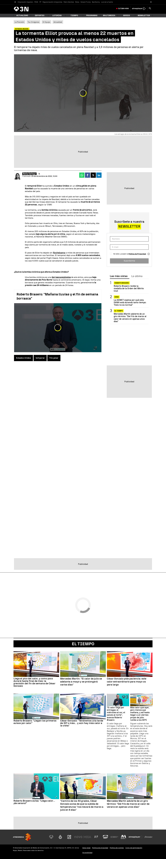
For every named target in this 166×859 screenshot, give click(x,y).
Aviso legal (86, 848)
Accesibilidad (87, 853)
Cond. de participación (133, 848)
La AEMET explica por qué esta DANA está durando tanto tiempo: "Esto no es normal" (130, 302)
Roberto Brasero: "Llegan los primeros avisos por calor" (34, 721)
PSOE (36, 2)
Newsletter (144, 15)
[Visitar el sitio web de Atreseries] (96, 837)
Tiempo (74, 15)
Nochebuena (59, 252)
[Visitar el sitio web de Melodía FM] (123, 837)
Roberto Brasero (122, 283)
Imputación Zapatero (25, 2)
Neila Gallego (29, 174)
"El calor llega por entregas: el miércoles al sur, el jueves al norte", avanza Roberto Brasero (116, 713)
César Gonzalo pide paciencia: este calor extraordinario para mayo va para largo (126, 681)
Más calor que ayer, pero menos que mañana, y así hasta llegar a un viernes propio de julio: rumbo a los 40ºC (140, 713)
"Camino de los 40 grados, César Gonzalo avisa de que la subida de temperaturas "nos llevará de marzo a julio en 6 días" (81, 805)
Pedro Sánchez (69, 2)
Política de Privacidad (137, 254)
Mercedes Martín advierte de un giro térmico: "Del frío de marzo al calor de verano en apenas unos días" (130, 318)
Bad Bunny (96, 2)
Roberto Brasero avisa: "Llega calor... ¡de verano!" (34, 802)
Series (126, 15)
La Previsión (19, 22)
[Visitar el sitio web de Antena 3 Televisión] (51, 837)
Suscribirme (129, 261)
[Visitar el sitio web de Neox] (69, 837)
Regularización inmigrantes (52, 2)
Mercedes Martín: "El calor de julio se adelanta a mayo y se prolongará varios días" (81, 681)
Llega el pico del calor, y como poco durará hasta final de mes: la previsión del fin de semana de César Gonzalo (34, 682)
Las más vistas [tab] (118, 276)
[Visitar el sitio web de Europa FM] (114, 837)
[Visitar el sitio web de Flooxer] (148, 837)
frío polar (53, 358)
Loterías (57, 15)
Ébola (77, 2)
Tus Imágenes (33, 22)
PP (40, 2)
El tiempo (119, 311)
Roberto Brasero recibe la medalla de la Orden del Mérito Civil (129, 288)
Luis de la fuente (107, 2)
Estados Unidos (23, 358)
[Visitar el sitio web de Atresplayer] (136, 837)
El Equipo (46, 22)
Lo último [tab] (136, 276)
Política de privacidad (100, 848)
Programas (91, 15)
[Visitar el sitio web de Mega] (87, 837)
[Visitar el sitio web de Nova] (78, 837)
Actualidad (58, 22)
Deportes (39, 15)
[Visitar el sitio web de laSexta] (60, 837)
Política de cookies (117, 848)
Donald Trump (86, 2)
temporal (40, 358)
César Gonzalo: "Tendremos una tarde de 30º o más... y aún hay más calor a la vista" (81, 723)
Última (123, 8)
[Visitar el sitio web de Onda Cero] (105, 837)
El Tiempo (83, 644)
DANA (117, 297)
